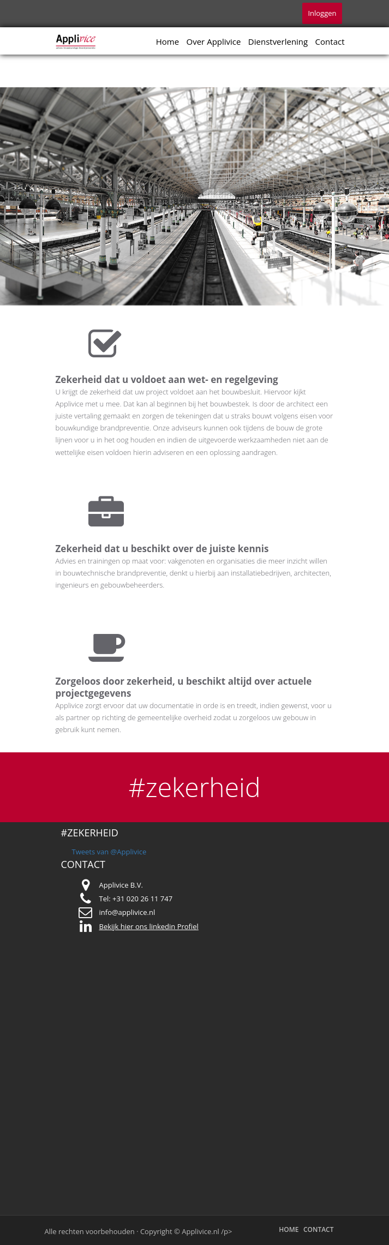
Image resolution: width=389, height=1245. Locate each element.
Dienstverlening (278, 41)
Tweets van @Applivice (109, 852)
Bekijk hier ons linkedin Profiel (149, 926)
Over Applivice (214, 41)
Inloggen (322, 13)
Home (167, 41)
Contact (330, 41)
